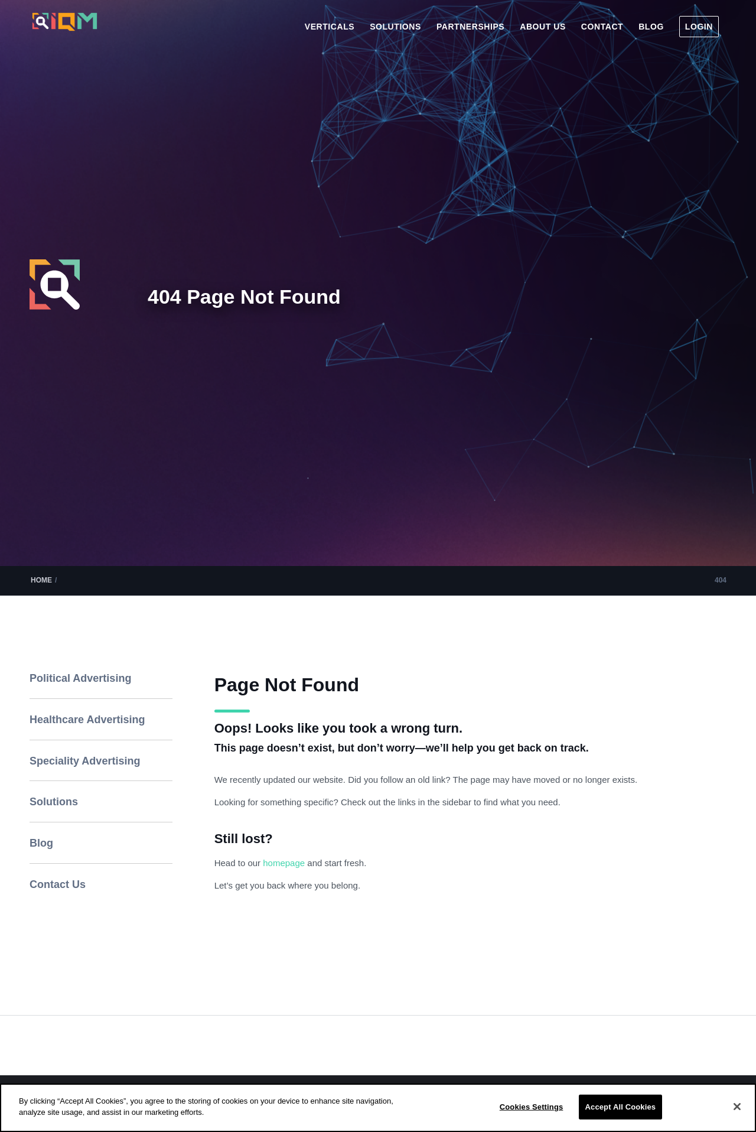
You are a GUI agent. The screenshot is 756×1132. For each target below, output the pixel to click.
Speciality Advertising (85, 761)
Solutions (54, 802)
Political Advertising (80, 678)
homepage (285, 863)
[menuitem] (329, 26)
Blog (41, 843)
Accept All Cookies (620, 1106)
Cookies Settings (531, 1106)
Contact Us (58, 884)
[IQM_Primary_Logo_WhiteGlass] (65, 31)
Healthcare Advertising (87, 720)
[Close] (737, 1107)
